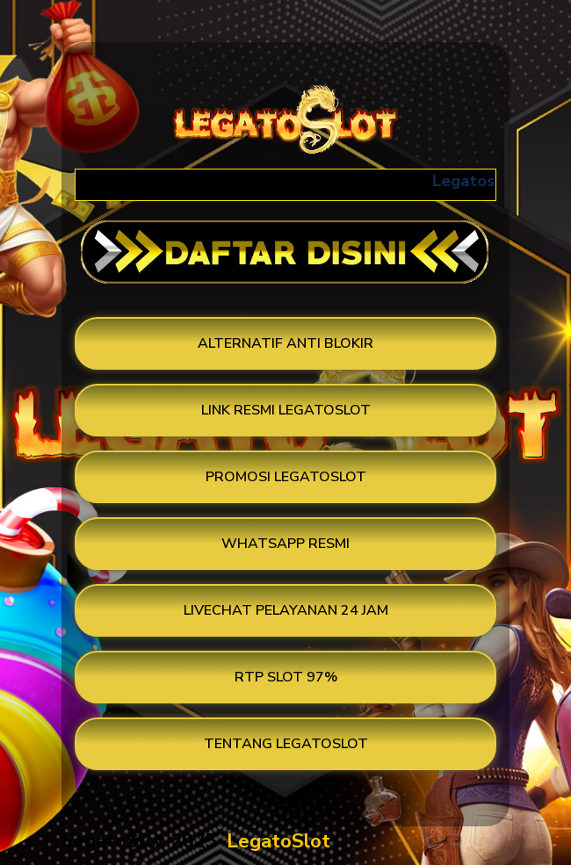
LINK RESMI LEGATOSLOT (286, 410)
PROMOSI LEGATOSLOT (286, 477)
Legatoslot (481, 180)
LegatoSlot (278, 840)
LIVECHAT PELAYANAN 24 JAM (286, 610)
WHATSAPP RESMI (285, 543)
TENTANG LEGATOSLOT (286, 743)
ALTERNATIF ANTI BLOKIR (285, 343)
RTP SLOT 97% (286, 677)
